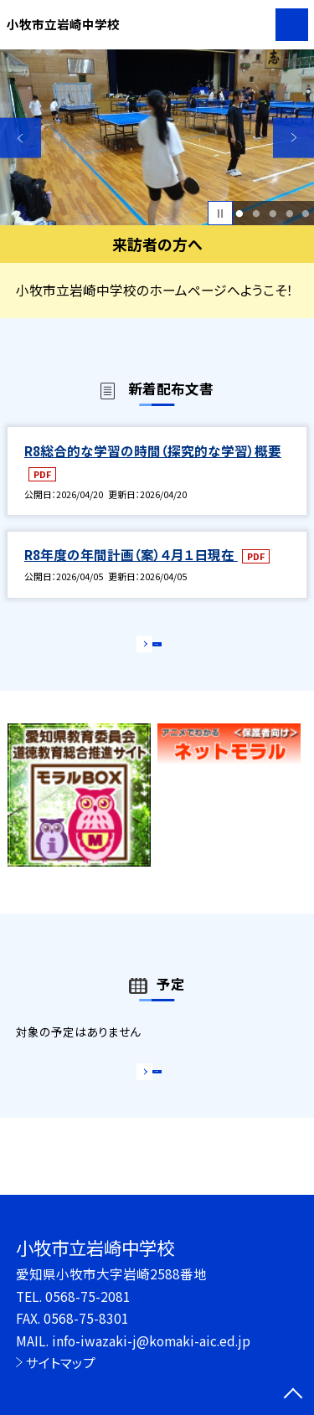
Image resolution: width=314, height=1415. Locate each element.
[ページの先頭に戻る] (293, 1395)
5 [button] (306, 213)
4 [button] (289, 213)
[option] (157, 137)
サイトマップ (60, 1362)
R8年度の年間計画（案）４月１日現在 (131, 554)
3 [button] (272, 213)
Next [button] (293, 137)
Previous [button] (20, 137)
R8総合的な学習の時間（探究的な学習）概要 (152, 450)
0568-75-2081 (88, 1296)
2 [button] (256, 213)
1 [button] (240, 213)
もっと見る (149, 648)
